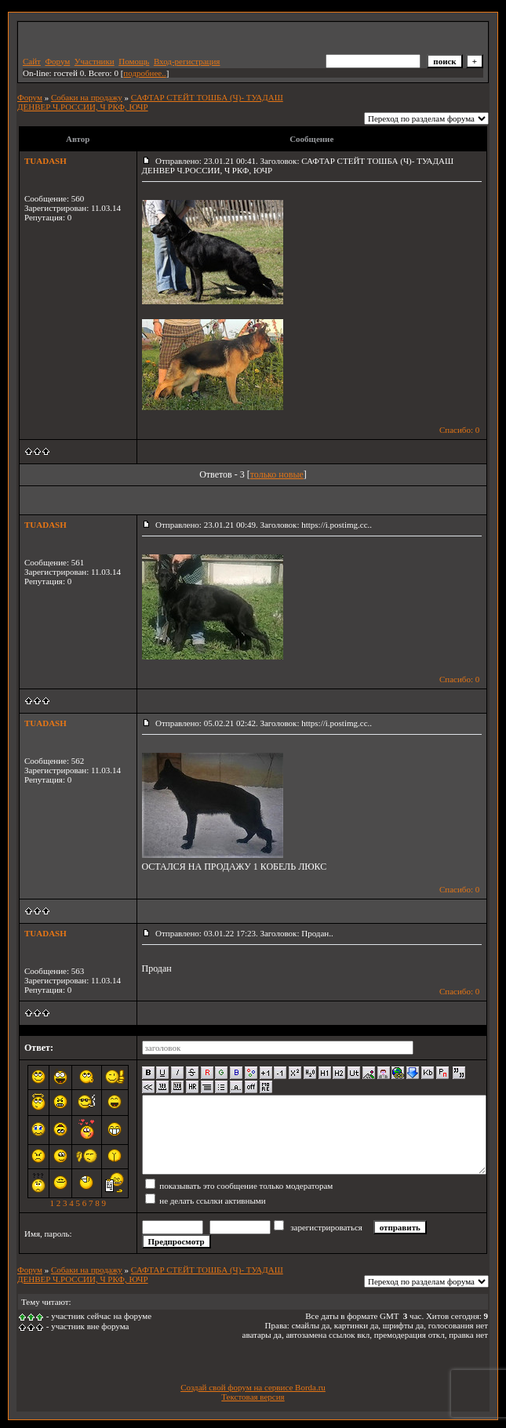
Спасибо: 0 (459, 429)
